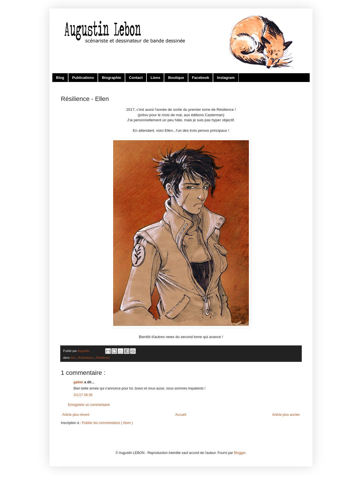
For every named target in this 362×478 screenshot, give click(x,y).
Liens (155, 77)
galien (79, 382)
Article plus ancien (286, 415)
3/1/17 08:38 (83, 395)
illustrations (86, 357)
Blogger (239, 453)
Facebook (200, 77)
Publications (83, 77)
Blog (60, 77)
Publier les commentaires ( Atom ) (107, 423)
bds (73, 357)
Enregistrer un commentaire (89, 405)
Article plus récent (75, 415)
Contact (136, 77)
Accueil (180, 415)
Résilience (103, 357)
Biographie (111, 77)
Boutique (176, 77)
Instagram (225, 77)
